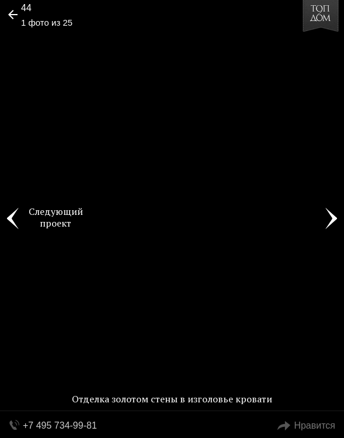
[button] (53, 44)
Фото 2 (331, 219)
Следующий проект (56, 217)
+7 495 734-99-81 (60, 425)
